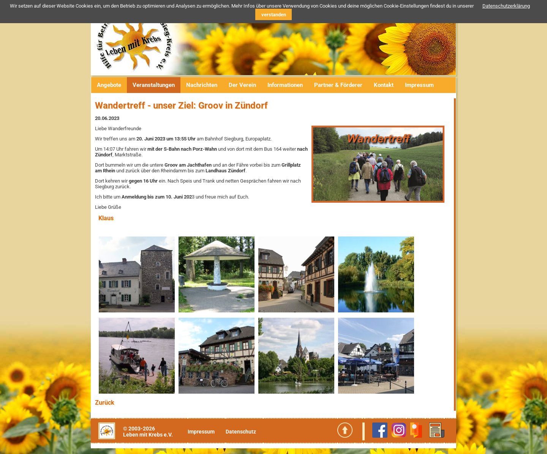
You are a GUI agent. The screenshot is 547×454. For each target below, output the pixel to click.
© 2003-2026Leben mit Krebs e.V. (148, 432)
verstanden (273, 14)
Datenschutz (241, 432)
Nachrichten (201, 85)
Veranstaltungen (154, 85)
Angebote (109, 85)
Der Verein (242, 85)
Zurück (104, 402)
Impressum (419, 85)
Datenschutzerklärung (506, 6)
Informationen (285, 85)
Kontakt (384, 85)
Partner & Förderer (338, 85)
